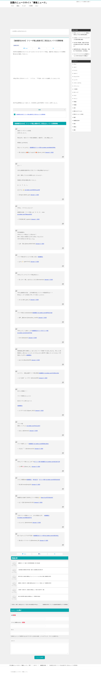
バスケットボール (77, 82)
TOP (21, 665)
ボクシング (76, 92)
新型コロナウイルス (78, 111)
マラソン (75, 98)
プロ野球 (31, 5)
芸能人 (18, 5)
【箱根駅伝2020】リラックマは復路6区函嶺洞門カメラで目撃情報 (54, 604)
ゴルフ (75, 67)
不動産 (75, 101)
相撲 (74, 117)
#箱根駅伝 (32, 147)
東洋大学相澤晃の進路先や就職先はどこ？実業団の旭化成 (29, 596)
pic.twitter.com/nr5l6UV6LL (52, 535)
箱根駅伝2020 (16, 45)
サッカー (24, 5)
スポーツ (75, 73)
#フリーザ (39, 330)
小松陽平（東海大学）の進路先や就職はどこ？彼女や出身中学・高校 (31, 589)
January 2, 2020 (49, 152)
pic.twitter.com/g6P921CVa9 (45, 312)
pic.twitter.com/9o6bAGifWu (48, 147)
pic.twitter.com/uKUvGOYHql (24, 332)
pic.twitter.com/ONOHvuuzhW (32, 189)
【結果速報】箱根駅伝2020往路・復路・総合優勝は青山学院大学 (30, 569)
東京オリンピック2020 (78, 114)
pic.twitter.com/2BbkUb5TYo (24, 517)
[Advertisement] (50, 17)
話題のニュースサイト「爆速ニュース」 (29, 2)
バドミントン (76, 85)
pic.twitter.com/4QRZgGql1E (53, 479)
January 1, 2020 (35, 194)
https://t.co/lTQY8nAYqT (47, 497)
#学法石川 (35, 479)
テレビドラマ (76, 76)
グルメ (36, 5)
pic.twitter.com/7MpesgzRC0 (24, 214)
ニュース (75, 79)
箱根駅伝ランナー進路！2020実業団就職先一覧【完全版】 (29, 563)
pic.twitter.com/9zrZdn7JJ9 (53, 461)
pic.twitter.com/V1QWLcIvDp (51, 373)
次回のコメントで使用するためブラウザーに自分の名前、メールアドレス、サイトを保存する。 (35, 636)
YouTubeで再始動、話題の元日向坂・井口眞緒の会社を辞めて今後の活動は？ (82, 44)
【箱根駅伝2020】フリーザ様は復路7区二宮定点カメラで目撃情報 (30, 114)
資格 (74, 129)
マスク (12, 5)
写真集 (75, 104)
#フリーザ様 (38, 147)
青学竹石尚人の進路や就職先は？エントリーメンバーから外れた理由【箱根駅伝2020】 (34, 576)
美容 (74, 123)
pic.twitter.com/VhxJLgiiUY (33, 425)
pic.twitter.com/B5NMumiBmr (41, 443)
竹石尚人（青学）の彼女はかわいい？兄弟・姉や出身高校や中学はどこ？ (26, 604)
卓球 (74, 108)
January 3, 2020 (32, 337)
